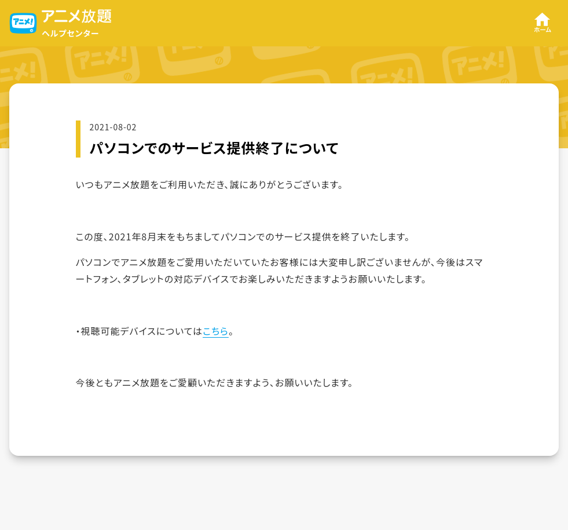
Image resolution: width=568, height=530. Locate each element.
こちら (216, 331)
